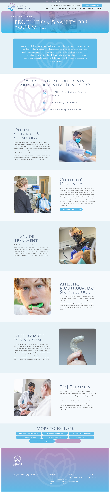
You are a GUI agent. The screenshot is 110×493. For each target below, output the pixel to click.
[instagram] (92, 478)
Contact (98, 9)
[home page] (19, 7)
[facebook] (95, 478)
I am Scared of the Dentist (81, 437)
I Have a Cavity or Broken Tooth (55, 433)
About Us (53, 9)
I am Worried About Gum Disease (28, 433)
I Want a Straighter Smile (55, 437)
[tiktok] (89, 478)
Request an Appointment (92, 5)
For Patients (72, 9)
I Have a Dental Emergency (41, 441)
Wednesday (51, 481)
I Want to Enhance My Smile (28, 437)
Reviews (90, 9)
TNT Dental (31, 475)
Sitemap (28, 474)
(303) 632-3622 (55, 1)
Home (46, 9)
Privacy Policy (34, 474)
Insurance (82, 9)
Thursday (51, 483)
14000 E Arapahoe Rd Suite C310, (65, 5)
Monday (50, 478)
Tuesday (51, 479)
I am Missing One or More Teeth (81, 433)
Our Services (62, 9)
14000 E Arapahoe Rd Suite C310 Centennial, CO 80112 (77, 478)
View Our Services (68, 441)
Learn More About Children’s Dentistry (71, 209)
